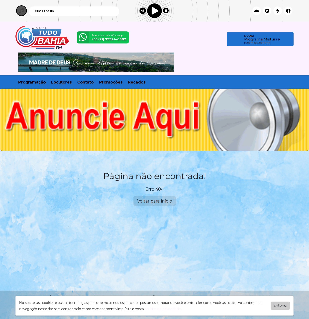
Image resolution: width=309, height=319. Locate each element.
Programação (32, 82)
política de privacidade (162, 309)
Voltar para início (154, 201)
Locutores (61, 82)
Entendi (280, 306)
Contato (85, 82)
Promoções (111, 82)
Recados (136, 82)
